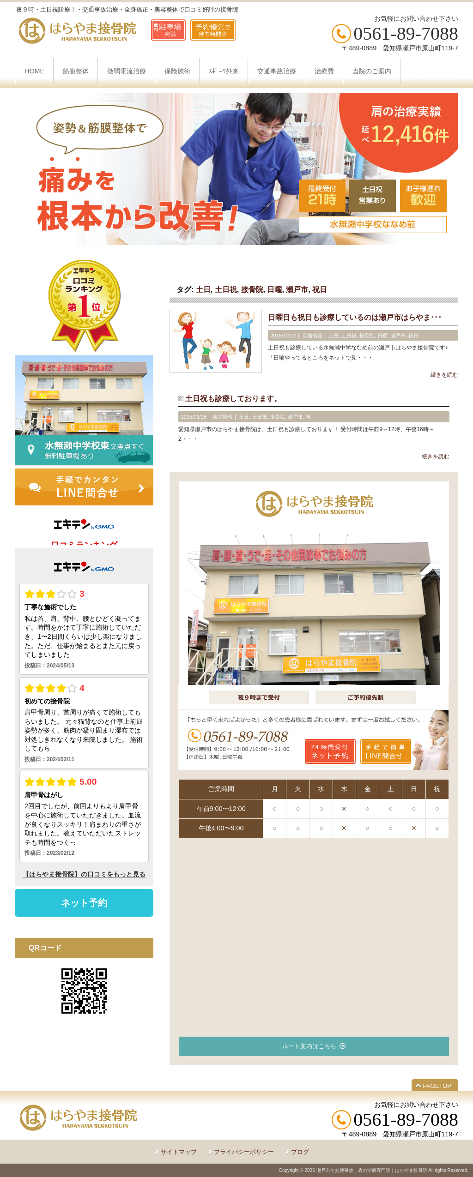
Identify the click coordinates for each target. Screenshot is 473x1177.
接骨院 (252, 290)
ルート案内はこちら (309, 1046)
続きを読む (444, 375)
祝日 (319, 290)
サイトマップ (179, 1151)
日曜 (274, 290)
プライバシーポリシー (244, 1151)
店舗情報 (312, 335)
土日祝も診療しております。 (233, 398)
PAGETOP (437, 1085)
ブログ (300, 1151)
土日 (203, 290)
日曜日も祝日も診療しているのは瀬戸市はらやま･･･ (355, 317)
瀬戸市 (297, 290)
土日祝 (226, 290)
